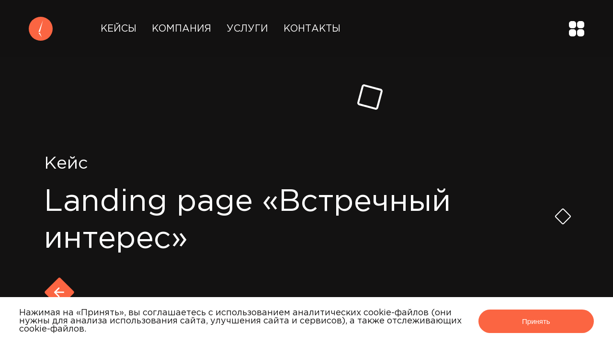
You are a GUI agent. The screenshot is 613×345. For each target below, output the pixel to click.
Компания (181, 28)
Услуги (247, 28)
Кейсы (118, 28)
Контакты (312, 28)
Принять (536, 321)
